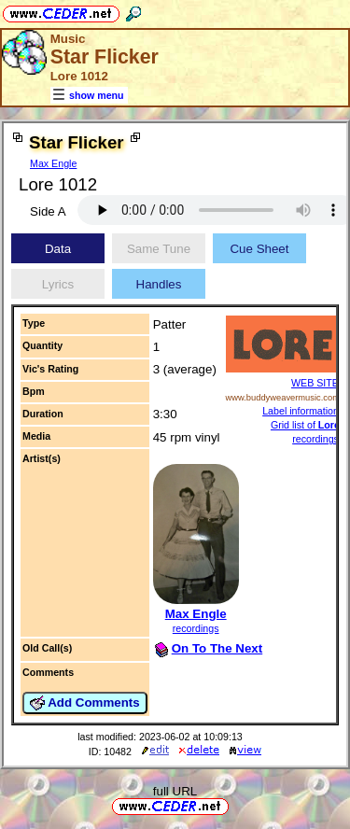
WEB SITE (315, 382)
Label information (300, 410)
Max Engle (53, 163)
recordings (196, 628)
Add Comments (85, 703)
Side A (48, 211)
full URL (175, 791)
